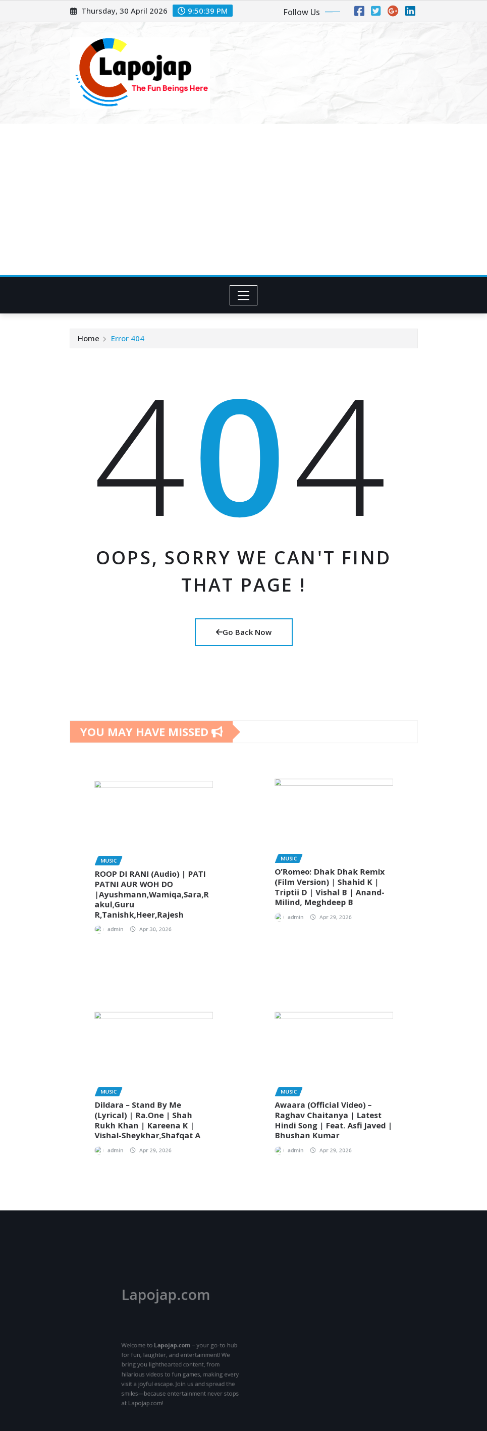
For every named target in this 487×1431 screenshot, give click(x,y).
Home (88, 338)
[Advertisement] (245, 200)
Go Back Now (244, 632)
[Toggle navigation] (243, 295)
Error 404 (127, 338)
